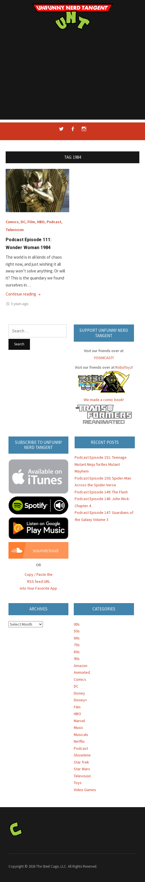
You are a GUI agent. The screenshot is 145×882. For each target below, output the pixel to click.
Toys (78, 782)
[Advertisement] (72, 80)
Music (78, 727)
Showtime (82, 755)
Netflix (79, 741)
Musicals (81, 734)
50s (77, 630)
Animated (82, 672)
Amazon (80, 665)
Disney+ (80, 699)
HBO (41, 221)
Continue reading (24, 294)
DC (23, 221)
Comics (12, 221)
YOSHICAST (103, 357)
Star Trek (81, 762)
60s (77, 638)
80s (77, 651)
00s (77, 624)
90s (77, 658)
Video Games (85, 789)
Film (31, 221)
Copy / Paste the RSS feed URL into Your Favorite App (38, 581)
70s (77, 644)
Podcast (54, 221)
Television (15, 229)
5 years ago (20, 303)
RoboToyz (123, 367)
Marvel (79, 720)
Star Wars (82, 768)
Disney (79, 693)
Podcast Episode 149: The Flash (101, 491)
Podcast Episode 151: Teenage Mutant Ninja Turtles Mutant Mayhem (101, 464)
